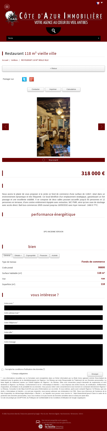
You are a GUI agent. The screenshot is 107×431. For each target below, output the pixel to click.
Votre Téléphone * (11, 322)
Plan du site (44, 414)
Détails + (18, 256)
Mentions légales (54, 414)
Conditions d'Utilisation (61, 398)
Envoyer (95, 374)
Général (7, 256)
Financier (43, 256)
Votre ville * (8, 332)
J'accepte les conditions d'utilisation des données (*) (25, 369)
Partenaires (74, 414)
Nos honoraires (65, 414)
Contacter (36, 89)
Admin (81, 414)
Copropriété (30, 256)
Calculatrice (71, 89)
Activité (55, 256)
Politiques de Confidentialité (39, 398)
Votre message (10, 342)
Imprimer (53, 89)
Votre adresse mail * (12, 313)
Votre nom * (9, 303)
